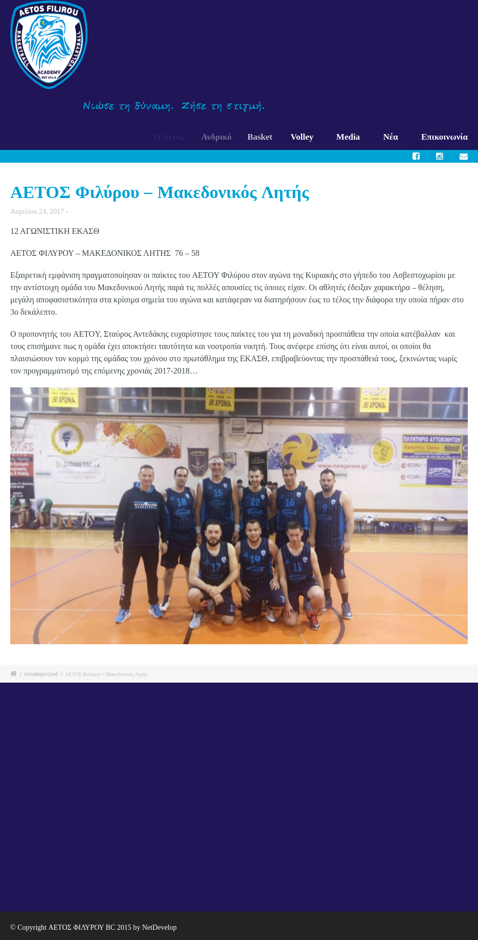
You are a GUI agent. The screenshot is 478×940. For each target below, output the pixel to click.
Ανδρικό (220, 137)
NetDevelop (159, 927)
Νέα (390, 137)
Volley (303, 137)
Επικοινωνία (444, 137)
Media (348, 137)
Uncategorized (41, 673)
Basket (263, 137)
